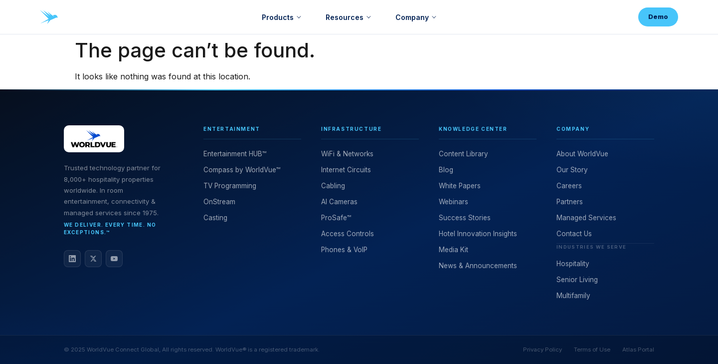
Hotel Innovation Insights (478, 234)
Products (278, 17)
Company (412, 17)
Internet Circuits (346, 170)
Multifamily (573, 296)
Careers (569, 186)
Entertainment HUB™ (234, 154)
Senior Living (577, 280)
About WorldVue (582, 154)
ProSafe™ (336, 218)
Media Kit (453, 250)
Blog (446, 170)
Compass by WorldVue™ (241, 170)
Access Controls (347, 234)
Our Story (572, 170)
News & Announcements (478, 266)
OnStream (219, 202)
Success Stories (465, 218)
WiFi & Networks (347, 154)
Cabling (333, 186)
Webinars (453, 202)
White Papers (460, 186)
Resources (344, 17)
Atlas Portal (638, 349)
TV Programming (229, 186)
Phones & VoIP (344, 250)
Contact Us (574, 234)
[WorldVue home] (49, 17)
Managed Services (586, 218)
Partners (569, 202)
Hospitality (572, 264)
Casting (215, 218)
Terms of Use (592, 349)
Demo (658, 16)
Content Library (463, 154)
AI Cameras (339, 202)
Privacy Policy (542, 349)
